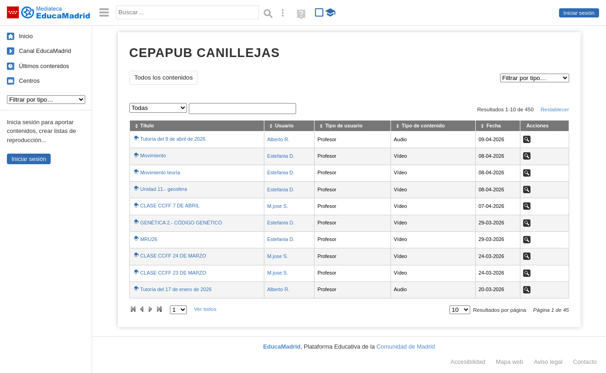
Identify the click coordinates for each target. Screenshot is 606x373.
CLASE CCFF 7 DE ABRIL (170, 205)
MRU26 (148, 239)
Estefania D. (280, 156)
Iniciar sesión (579, 13)
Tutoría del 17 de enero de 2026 (176, 289)
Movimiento (153, 155)
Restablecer (555, 109)
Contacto (585, 361)
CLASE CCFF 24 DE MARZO (173, 255)
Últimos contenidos (44, 66)
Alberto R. (278, 139)
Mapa (510, 361)
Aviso (548, 361)
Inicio (26, 36)
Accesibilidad (467, 361)
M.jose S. (277, 206)
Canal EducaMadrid (45, 50)
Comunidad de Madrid (406, 346)
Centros (29, 80)
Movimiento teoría (160, 172)
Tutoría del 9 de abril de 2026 (173, 139)
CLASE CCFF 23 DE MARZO (173, 272)
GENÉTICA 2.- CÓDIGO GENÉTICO (181, 222)
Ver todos (205, 309)
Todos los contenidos (163, 77)
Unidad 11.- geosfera (163, 189)
